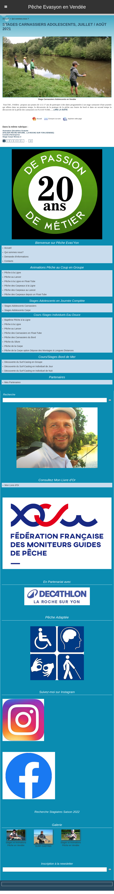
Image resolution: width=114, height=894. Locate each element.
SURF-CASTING (43, 845)
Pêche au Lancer (12, 276)
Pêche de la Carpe (13, 345)
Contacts (8, 260)
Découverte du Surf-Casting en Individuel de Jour (27, 365)
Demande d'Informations (15, 256)
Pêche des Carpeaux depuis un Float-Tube (24, 294)
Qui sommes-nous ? (20, 19)
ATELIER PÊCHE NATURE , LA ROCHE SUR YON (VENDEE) (27, 132)
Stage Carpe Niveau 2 (11, 136)
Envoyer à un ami (51, 119)
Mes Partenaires (11, 381)
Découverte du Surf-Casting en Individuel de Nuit (27, 370)
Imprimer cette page (74, 119)
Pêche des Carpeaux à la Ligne (19, 285)
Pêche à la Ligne (12, 272)
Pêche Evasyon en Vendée (57, 7)
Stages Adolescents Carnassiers (19, 305)
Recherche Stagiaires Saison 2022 (57, 811)
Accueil (7, 247)
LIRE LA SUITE (60, 110)
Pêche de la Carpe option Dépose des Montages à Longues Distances (38, 350)
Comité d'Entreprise (11, 134)
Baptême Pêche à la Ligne (16, 319)
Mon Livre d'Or (11, 484)
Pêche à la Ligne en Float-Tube (19, 280)
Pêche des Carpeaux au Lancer (19, 289)
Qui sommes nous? (13, 251)
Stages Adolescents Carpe (16, 309)
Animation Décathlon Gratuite (15, 130)
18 (30, 140)
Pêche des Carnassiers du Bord (19, 336)
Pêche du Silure (11, 341)
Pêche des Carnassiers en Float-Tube (22, 332)
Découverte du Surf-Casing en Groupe (22, 361)
